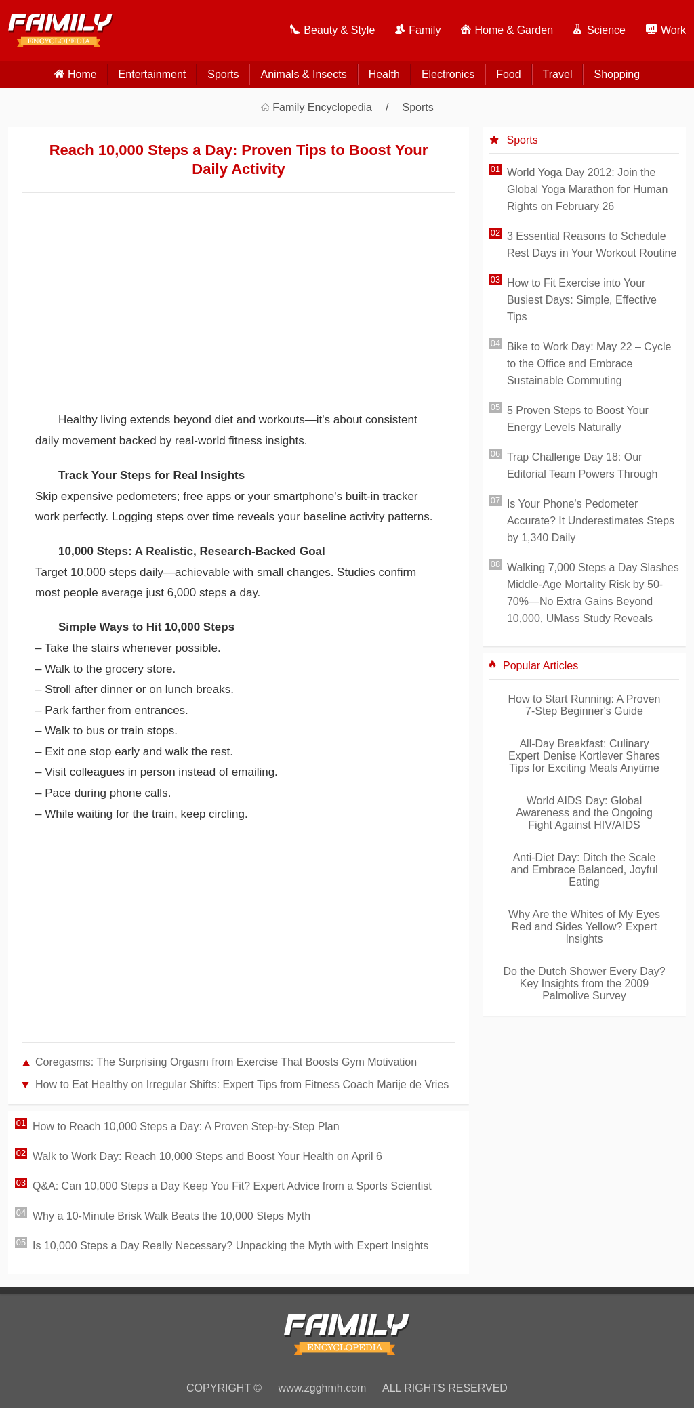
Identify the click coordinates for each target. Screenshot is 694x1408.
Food (508, 74)
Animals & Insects (303, 74)
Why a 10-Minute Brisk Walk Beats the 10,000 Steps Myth (171, 1216)
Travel (558, 74)
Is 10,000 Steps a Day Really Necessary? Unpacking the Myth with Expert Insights (230, 1245)
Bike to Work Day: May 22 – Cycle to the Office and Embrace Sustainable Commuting (589, 363)
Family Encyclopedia (322, 107)
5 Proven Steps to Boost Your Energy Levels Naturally (578, 419)
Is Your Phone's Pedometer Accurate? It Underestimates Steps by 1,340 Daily (590, 520)
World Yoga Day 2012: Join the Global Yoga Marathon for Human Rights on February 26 (587, 189)
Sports (223, 74)
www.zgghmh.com (323, 1388)
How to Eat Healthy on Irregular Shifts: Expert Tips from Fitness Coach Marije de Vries (242, 1084)
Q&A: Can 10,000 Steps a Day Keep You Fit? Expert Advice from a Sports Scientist (232, 1186)
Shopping (617, 74)
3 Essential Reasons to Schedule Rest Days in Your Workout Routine (592, 244)
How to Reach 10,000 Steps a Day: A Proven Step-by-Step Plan (186, 1126)
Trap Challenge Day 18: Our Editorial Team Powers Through (582, 465)
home (82, 74)
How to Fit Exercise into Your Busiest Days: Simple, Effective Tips (582, 300)
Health (384, 74)
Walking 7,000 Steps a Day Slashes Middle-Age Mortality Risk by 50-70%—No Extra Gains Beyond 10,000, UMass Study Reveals (593, 593)
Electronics (448, 74)
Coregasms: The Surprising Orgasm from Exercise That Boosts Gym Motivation (226, 1062)
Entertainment (152, 74)
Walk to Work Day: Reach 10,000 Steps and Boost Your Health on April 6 (207, 1156)
